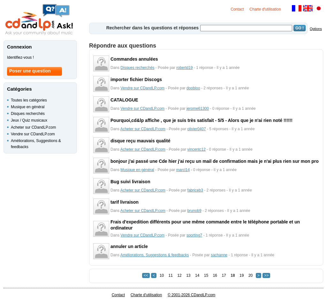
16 (215, 275)
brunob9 (194, 210)
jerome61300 (197, 108)
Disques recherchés (137, 67)
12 (179, 275)
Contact (237, 9)
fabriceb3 (195, 190)
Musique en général (137, 170)
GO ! (299, 28)
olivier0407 (196, 129)
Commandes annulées (134, 59)
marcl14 (183, 170)
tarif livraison (124, 202)
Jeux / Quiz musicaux (29, 120)
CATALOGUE (124, 99)
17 (224, 275)
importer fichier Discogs (136, 79)
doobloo (193, 88)
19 (242, 275)
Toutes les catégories (29, 100)
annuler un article (129, 246)
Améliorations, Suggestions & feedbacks (154, 255)
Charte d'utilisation (265, 9)
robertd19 (184, 67)
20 (250, 275)
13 (188, 275)
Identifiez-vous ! (20, 57)
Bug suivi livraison (130, 181)
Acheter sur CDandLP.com (142, 129)
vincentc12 (196, 149)
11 (171, 275)
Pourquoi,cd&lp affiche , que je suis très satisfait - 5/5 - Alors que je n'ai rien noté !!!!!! (201, 120)
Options (316, 29)
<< (146, 275)
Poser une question (30, 70)
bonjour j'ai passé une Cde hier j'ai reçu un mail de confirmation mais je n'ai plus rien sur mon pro (214, 161)
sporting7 (194, 235)
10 (162, 275)
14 (197, 275)
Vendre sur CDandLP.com (142, 88)
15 (206, 275)
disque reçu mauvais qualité (140, 140)
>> (266, 275)
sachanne (219, 255)
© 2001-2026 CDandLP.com (191, 295)
